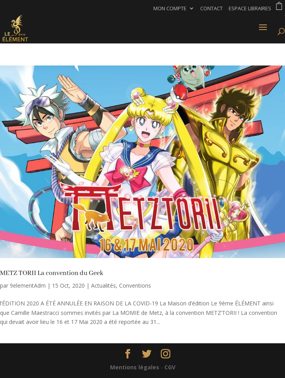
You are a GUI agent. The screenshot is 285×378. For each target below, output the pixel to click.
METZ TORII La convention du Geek (51, 273)
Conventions (135, 285)
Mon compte (169, 9)
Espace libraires (250, 9)
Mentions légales (134, 367)
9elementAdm (28, 285)
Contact (211, 9)
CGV (169, 367)
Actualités (103, 285)
